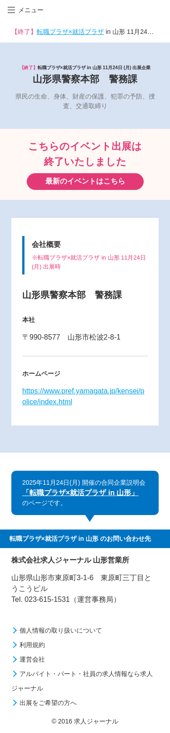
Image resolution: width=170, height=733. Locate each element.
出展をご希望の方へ (48, 702)
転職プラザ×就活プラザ (70, 31)
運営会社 (32, 659)
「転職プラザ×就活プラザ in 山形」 (80, 493)
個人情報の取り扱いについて (60, 630)
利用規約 (32, 644)
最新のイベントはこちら (85, 181)
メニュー (26, 10)
